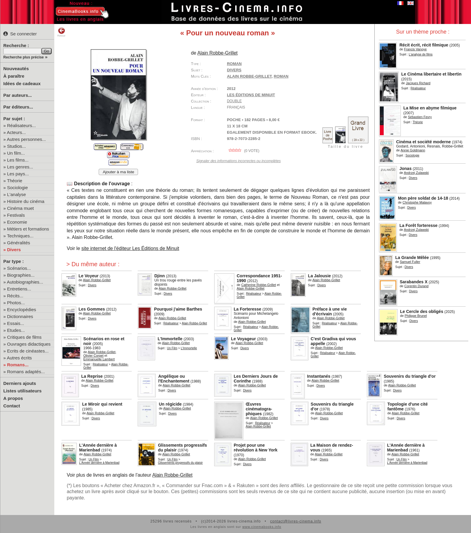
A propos (13, 398)
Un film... (16, 153)
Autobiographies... (25, 281)
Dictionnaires (20, 316)
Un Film (172, 348)
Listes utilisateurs (22, 390)
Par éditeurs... (18, 106)
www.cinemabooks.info (261, 527)
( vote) (243, 151)
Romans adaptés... (26, 371)
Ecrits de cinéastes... (28, 350)
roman (281, 76)
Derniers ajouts (19, 383)
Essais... (15, 323)
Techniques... (20, 235)
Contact (11, 405)
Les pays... (18, 173)
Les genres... (20, 166)
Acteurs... (16, 132)
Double (234, 101)
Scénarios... (19, 268)
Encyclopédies (21, 309)
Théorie (14, 180)
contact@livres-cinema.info (295, 521)
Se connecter (20, 33)
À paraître (13, 76)
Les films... (18, 159)
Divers (14, 249)
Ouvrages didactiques (29, 344)
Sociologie (17, 187)
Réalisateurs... (21, 125)
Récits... (15, 295)
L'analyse (16, 194)
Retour (61, 32)
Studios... (16, 146)
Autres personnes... (26, 139)
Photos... (16, 302)
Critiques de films (24, 337)
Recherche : (16, 45)
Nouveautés (16, 68)
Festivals (16, 215)
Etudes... (16, 330)
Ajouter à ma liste (118, 172)
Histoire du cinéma (25, 201)
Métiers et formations (28, 228)
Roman (234, 63)
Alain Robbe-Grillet (249, 76)
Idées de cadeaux (21, 83)
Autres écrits (19, 357)
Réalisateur (253, 293)
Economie (17, 222)
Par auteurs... (17, 95)
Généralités (18, 242)
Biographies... (21, 275)
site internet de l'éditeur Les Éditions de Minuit (130, 248)
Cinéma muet (20, 208)
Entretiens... (19, 288)
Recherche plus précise (23, 57)
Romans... (18, 364)
